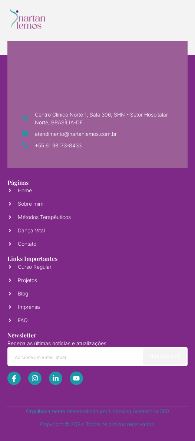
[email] (97, 356)
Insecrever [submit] (164, 356)
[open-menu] (173, 18)
